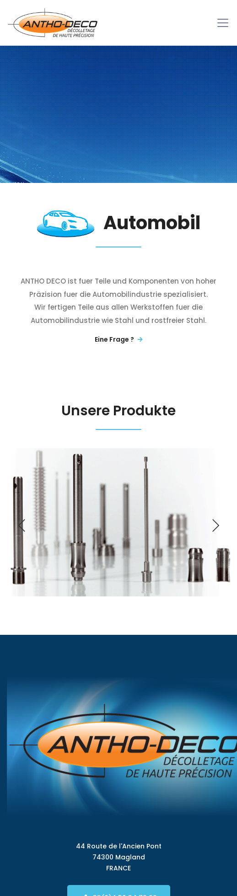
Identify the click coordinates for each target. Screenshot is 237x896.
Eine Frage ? (119, 339)
